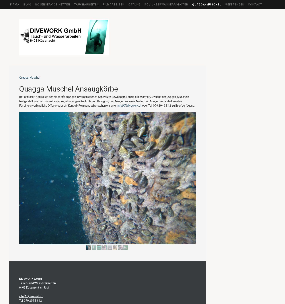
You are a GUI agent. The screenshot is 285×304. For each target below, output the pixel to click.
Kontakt (255, 4)
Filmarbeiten (113, 4)
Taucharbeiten (86, 4)
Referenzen (234, 4)
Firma (14, 4)
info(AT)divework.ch (129, 105)
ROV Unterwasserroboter (166, 4)
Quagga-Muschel (206, 4)
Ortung (134, 4)
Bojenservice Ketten (52, 4)
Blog (27, 4)
